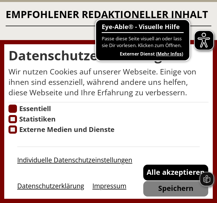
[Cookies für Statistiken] (12, 119)
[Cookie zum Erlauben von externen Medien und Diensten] (12, 129)
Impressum (109, 185)
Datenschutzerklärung (50, 185)
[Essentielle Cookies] (12, 109)
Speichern (175, 188)
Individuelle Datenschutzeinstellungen (74, 159)
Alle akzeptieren (176, 172)
